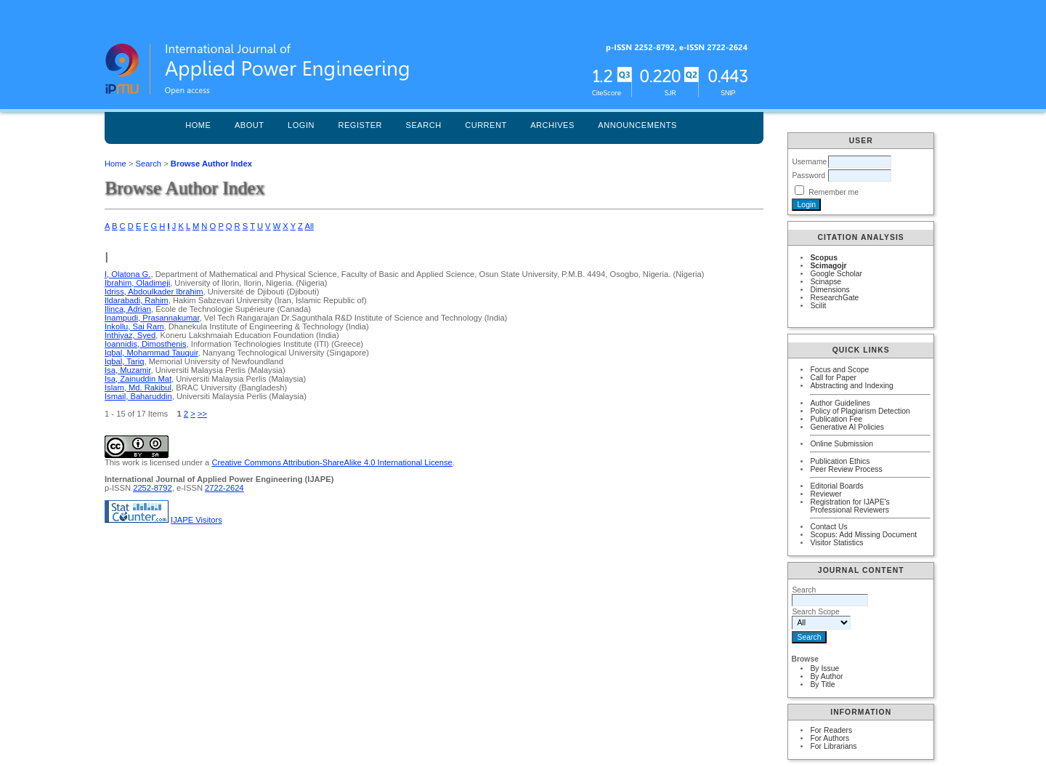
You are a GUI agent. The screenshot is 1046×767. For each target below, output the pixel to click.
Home (198, 125)
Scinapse (825, 282)
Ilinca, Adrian (128, 309)
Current (486, 125)
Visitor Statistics (836, 543)
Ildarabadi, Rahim (137, 300)
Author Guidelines (840, 403)
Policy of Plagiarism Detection (859, 411)
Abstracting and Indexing (851, 386)
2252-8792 (152, 487)
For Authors (829, 738)
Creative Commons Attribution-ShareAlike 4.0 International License (331, 462)
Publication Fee (836, 419)
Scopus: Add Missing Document (863, 535)
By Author (826, 676)
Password (808, 176)
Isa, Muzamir (127, 370)
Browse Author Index (211, 163)
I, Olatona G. (127, 274)
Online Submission (841, 444)
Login (301, 125)
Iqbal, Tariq (125, 361)
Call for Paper (833, 378)
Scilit (818, 306)
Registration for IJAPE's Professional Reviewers (849, 506)
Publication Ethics (839, 461)
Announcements (637, 125)
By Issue (824, 668)
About (249, 125)
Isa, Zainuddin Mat (138, 378)
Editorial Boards (836, 486)
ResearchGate (834, 298)
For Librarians (833, 746)
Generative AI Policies (847, 427)
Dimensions (829, 290)
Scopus (824, 258)
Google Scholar (836, 274)
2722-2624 (224, 487)
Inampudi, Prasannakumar (152, 317)
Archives (552, 125)
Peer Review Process (846, 469)
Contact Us (828, 527)
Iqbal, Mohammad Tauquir (151, 352)
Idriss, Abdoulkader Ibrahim (154, 291)
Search (424, 125)
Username (809, 162)
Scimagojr (828, 266)
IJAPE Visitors (196, 519)
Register (360, 125)
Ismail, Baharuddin (138, 396)
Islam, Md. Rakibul (138, 387)
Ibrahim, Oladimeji (137, 282)
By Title (822, 684)
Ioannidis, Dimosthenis (146, 344)
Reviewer (825, 494)
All (308, 226)
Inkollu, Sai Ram (134, 326)
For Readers (831, 730)
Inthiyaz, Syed (130, 335)
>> (202, 413)
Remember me (833, 192)
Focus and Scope (839, 370)
